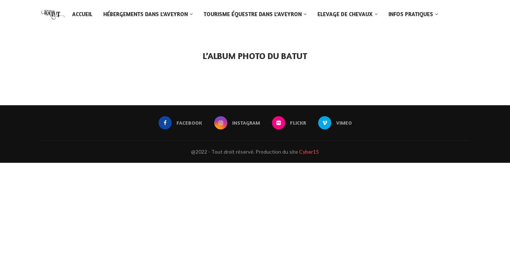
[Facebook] (180, 122)
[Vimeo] (335, 122)
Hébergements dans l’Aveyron (145, 14)
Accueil (82, 14)
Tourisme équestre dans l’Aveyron (253, 14)
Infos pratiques (410, 14)
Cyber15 (309, 151)
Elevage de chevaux (345, 14)
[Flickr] (289, 122)
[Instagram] (237, 122)
